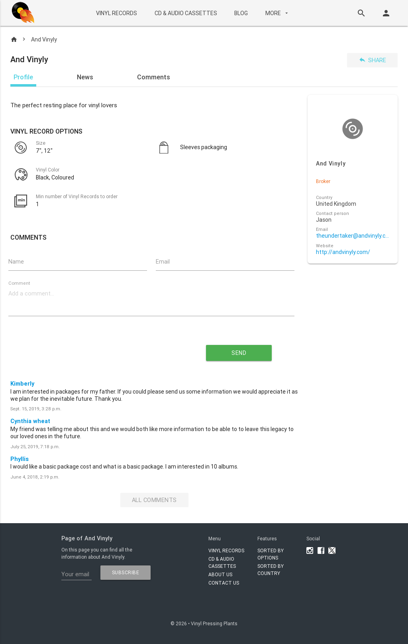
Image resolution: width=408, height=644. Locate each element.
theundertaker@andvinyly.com (352, 236)
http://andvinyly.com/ (343, 252)
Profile (23, 77)
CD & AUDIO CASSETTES (186, 13)
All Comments (154, 500)
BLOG (241, 13)
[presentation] (91, 349)
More (277, 13)
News (85, 77)
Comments (153, 77)
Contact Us (223, 583)
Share (372, 60)
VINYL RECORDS (116, 13)
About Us (220, 574)
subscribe (125, 572)
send (238, 352)
